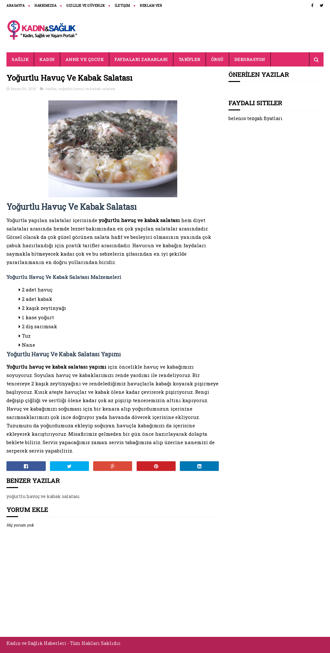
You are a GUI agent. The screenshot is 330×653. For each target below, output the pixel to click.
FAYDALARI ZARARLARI (141, 59)
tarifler (50, 88)
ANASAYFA (15, 6)
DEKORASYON (249, 59)
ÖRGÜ (217, 59)
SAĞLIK (20, 59)
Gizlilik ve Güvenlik (85, 6)
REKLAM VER (151, 6)
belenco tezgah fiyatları (255, 118)
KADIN (47, 59)
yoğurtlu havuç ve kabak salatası (87, 88)
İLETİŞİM (122, 6)
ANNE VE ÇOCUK (84, 59)
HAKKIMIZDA (45, 6)
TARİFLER (189, 59)
